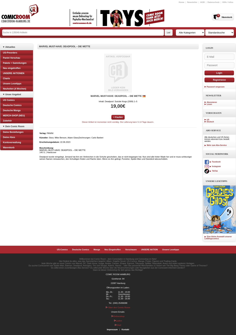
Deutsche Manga (11, 110)
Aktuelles (10, 47)
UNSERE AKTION (149, 249)
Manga (97, 249)
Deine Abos (9, 137)
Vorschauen (131, 249)
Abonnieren (212, 102)
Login (219, 73)
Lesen (209, 104)
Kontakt (125, 329)
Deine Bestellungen (13, 132)
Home (181, 2)
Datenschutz (213, 2)
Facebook (212, 162)
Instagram (212, 166)
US (208, 120)
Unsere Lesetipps (12, 83)
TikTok (211, 171)
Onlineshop (118, 316)
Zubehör (7, 120)
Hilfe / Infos (227, 2)
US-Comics (62, 249)
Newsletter (192, 2)
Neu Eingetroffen (112, 249)
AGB (202, 2)
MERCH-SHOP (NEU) (14, 115)
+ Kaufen (118, 117)
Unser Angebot (13, 94)
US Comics (9, 100)
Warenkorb (8, 147)
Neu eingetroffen (11, 68)
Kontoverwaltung (12, 142)
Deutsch (210, 122)
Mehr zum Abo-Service (215, 145)
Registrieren (219, 80)
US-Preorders (10, 52)
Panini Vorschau (11, 58)
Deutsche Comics (12, 105)
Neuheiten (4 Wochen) (14, 88)
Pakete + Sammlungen (15, 63)
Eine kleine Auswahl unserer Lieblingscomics (218, 238)
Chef (118, 325)
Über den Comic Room (118, 307)
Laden (118, 321)
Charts (6, 78)
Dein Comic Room (14, 126)
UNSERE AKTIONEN (13, 73)
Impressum (112, 329)
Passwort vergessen (216, 87)
